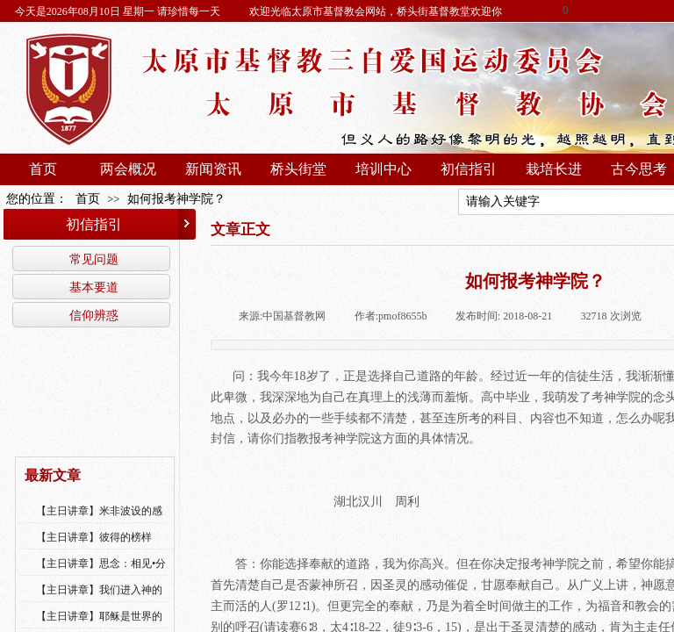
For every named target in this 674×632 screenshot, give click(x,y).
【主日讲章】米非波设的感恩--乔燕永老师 (99, 522)
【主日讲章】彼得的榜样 (94, 537)
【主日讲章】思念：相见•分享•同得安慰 (101, 574)
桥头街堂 (298, 169)
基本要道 (93, 287)
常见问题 (93, 259)
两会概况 (128, 169)
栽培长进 (554, 169)
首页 (43, 169)
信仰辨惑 (93, 315)
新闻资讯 (213, 169)
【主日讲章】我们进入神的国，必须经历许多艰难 (99, 601)
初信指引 (469, 169)
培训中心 (383, 169)
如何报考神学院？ (176, 198)
